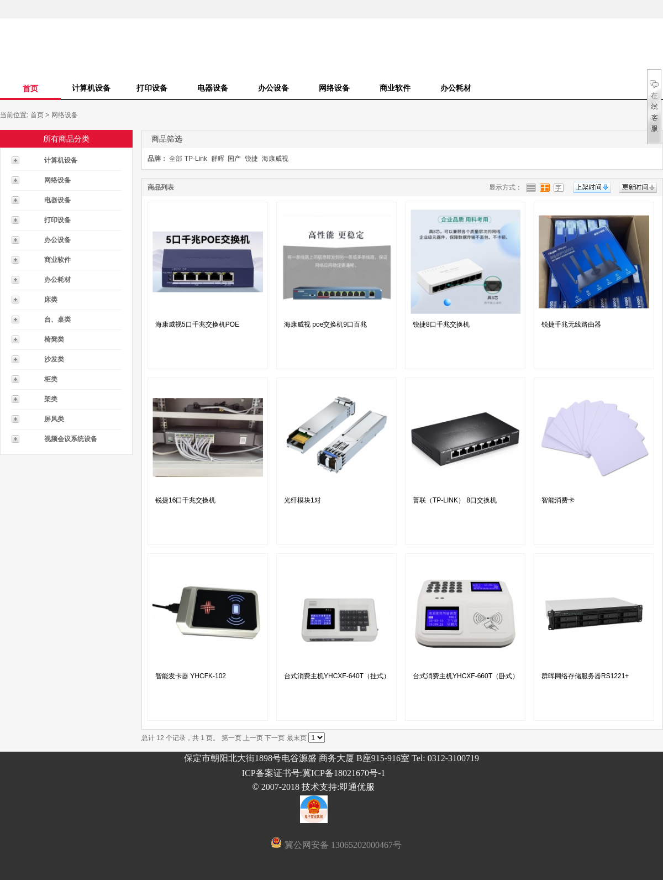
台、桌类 (57, 319)
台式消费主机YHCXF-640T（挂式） (337, 676)
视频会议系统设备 (70, 439)
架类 (50, 399)
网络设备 (334, 87)
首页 (30, 88)
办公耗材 (455, 87)
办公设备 (273, 87)
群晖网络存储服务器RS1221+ (585, 676)
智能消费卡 (558, 500)
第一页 (231, 738)
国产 (234, 159)
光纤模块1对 (302, 500)
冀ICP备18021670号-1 (343, 773)
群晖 (217, 159)
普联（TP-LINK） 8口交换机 (455, 500)
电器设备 (212, 87)
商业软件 (395, 87)
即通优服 (357, 787)
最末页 (297, 738)
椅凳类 (54, 339)
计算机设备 (91, 87)
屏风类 (54, 419)
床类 (50, 299)
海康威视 (275, 159)
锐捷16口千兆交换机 (185, 500)
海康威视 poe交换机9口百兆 (325, 324)
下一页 (275, 738)
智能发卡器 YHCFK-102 (190, 676)
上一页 (253, 738)
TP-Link (196, 159)
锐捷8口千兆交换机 (441, 324)
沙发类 (54, 359)
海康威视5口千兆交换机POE (197, 324)
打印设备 (151, 87)
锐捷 (251, 159)
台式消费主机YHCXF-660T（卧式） (466, 676)
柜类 (50, 379)
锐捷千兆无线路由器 (571, 324)
